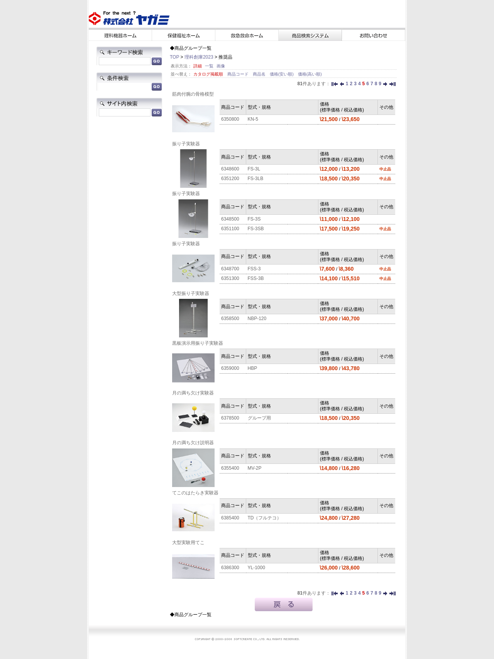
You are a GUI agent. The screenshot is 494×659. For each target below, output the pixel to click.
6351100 (230, 228)
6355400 (230, 468)
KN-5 (253, 119)
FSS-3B (256, 278)
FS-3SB (256, 228)
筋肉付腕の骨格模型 (193, 94)
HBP (252, 368)
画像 (221, 66)
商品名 (260, 74)
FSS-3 (254, 268)
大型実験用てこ (188, 542)
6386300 (230, 567)
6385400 (230, 518)
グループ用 (259, 418)
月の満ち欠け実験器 (193, 393)
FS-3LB (256, 178)
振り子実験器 (186, 144)
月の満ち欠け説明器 (193, 442)
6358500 (230, 318)
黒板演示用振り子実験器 (197, 343)
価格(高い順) (310, 74)
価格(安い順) (282, 74)
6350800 (230, 119)
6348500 (230, 219)
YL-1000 (256, 567)
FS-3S (254, 219)
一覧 (209, 66)
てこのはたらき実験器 (195, 493)
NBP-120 (257, 318)
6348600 (230, 169)
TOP (174, 57)
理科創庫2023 (198, 57)
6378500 (230, 418)
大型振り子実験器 (190, 293)
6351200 (230, 178)
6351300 (230, 278)
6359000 (230, 368)
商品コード (238, 74)
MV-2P (255, 468)
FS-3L (254, 169)
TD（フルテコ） (265, 518)
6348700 (230, 268)
